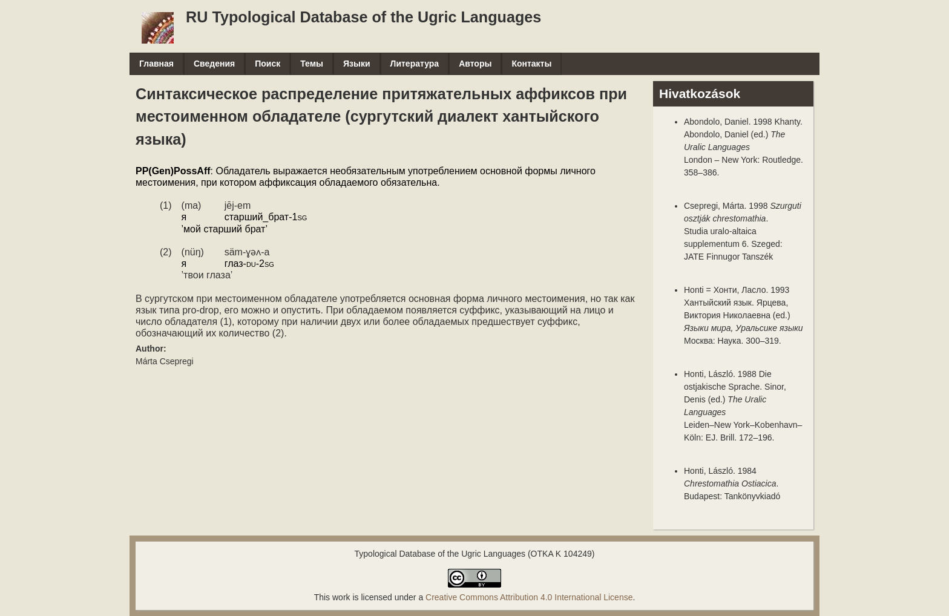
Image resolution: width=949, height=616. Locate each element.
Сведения (214, 63)
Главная (156, 63)
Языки (356, 63)
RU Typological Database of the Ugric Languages (363, 16)
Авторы (475, 63)
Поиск (267, 63)
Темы (311, 63)
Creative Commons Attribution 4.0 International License (528, 597)
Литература (414, 63)
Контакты (531, 63)
